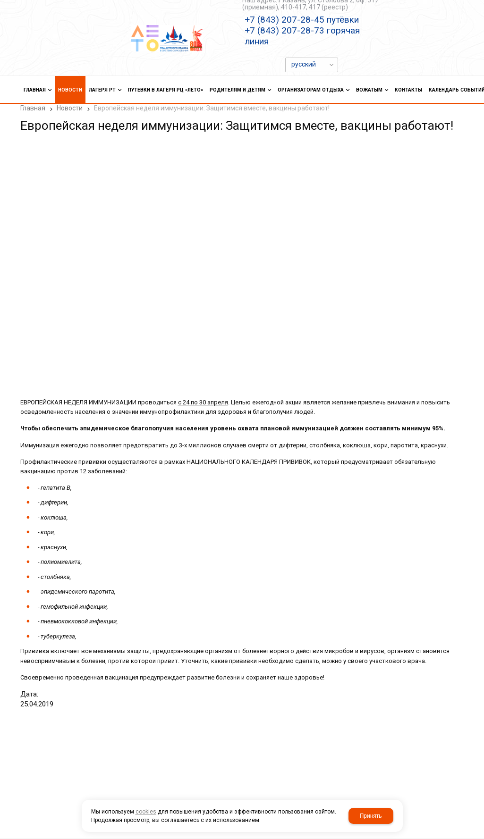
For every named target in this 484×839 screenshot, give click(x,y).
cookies (146, 811)
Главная (32, 108)
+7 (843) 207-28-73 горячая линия (302, 36)
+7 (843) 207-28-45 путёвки (302, 19)
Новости (70, 108)
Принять (371, 816)
